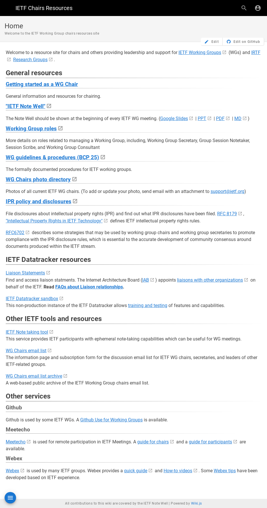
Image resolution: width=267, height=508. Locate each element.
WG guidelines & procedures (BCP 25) (52, 157)
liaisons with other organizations (210, 280)
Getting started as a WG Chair (42, 84)
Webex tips (225, 470)
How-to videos (178, 470)
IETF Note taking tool (27, 332)
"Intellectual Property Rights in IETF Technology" (54, 221)
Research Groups (30, 59)
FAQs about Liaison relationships (89, 287)
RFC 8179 (227, 213)
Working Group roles (31, 128)
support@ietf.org (227, 191)
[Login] (258, 8)
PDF (220, 118)
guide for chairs (153, 442)
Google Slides (174, 118)
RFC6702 (15, 232)
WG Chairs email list (26, 350)
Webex (12, 470)
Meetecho (15, 442)
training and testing (147, 305)
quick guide (135, 470)
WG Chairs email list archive (34, 376)
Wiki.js (196, 503)
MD (238, 118)
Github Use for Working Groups (111, 420)
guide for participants (210, 442)
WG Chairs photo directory (38, 179)
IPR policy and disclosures (38, 201)
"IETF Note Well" (25, 106)
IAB (145, 280)
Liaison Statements (25, 273)
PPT (202, 118)
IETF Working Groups (199, 52)
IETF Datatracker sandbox (32, 298)
